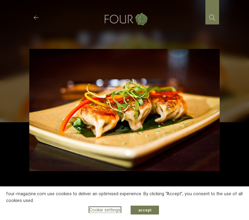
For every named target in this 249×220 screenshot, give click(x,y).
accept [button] (144, 210)
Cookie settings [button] (105, 210)
